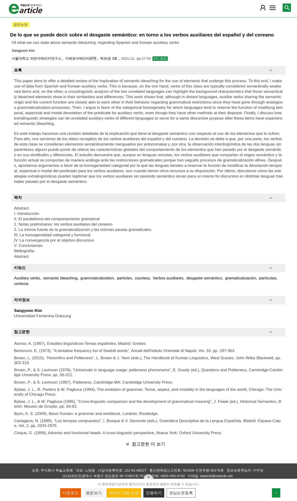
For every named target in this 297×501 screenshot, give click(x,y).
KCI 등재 (160, 58)
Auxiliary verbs (27, 278)
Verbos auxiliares (168, 278)
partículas (267, 278)
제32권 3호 (109, 58)
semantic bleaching (60, 278)
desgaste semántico (204, 278)
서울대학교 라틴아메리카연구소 (37, 58)
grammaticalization (97, 278)
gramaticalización (240, 278)
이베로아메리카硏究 (81, 58)
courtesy (142, 278)
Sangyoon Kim (23, 50)
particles (124, 278)
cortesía (21, 283)
